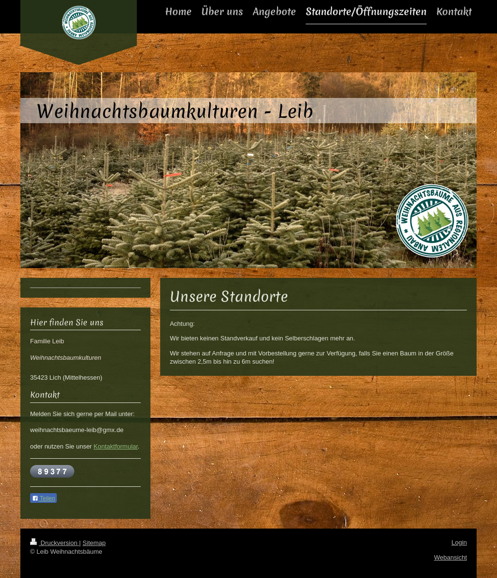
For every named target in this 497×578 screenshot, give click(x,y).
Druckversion (54, 542)
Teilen (43, 498)
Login (459, 542)
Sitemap (94, 542)
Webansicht (450, 557)
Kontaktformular (116, 446)
